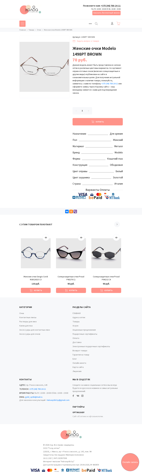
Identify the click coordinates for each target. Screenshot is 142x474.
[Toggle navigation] (90, 23)
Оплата (76, 338)
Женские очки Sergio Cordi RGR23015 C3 (35, 278)
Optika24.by (78, 412)
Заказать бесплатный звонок (106, 12)
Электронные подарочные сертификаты (91, 346)
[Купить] (98, 121)
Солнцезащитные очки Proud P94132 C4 (106, 278)
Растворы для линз (28, 321)
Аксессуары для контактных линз (34, 329)
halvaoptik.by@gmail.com (58, 400)
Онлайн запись (130, 462)
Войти (112, 23)
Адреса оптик (79, 317)
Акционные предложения (84, 329)
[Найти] (96, 23)
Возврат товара (80, 350)
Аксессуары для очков (29, 334)
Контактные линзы (27, 317)
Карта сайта (78, 367)
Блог (75, 358)
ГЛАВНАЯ (77, 313)
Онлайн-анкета (79, 363)
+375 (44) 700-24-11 (111, 5)
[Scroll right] (117, 224)
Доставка (77, 342)
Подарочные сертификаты (85, 334)
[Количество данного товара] (82, 110)
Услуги (75, 325)
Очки (21, 313)
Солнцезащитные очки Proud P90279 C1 (71, 278)
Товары (76, 321)
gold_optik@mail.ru (33, 397)
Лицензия (77, 371)
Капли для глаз (26, 325)
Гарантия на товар (81, 354)
